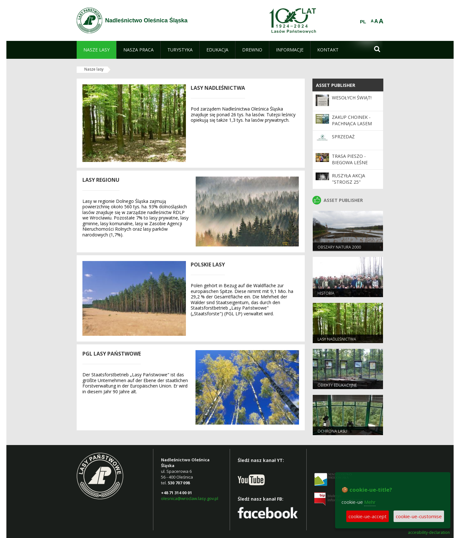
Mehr (370, 502)
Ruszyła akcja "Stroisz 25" (348, 179)
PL (363, 21)
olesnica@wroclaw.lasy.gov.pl (189, 498)
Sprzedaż (343, 137)
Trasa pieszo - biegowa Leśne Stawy (350, 162)
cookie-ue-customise (419, 516)
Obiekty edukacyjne (337, 385)
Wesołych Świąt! (352, 98)
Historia (326, 293)
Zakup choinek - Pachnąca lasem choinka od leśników (352, 127)
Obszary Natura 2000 (339, 247)
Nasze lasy (93, 69)
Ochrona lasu (332, 431)
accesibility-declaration (429, 532)
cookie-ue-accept (368, 516)
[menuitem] (96, 50)
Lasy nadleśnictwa (337, 339)
